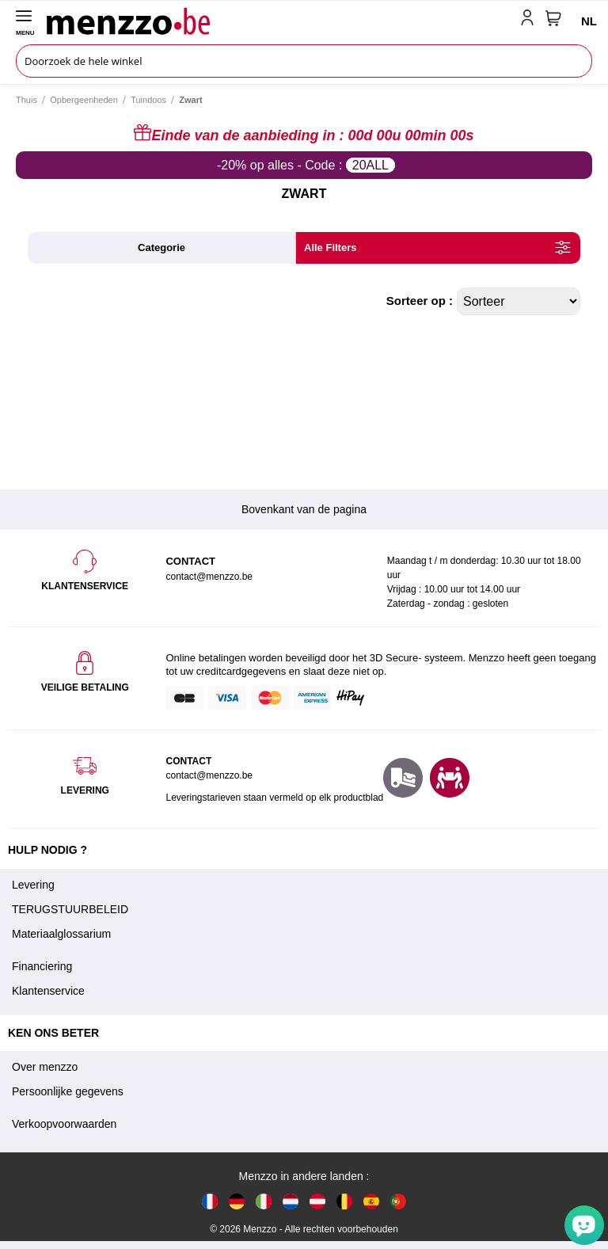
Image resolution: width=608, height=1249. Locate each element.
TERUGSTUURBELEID (70, 909)
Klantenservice (48, 990)
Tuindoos (148, 100)
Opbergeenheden (84, 100)
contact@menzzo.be (209, 775)
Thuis (26, 100)
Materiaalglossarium (61, 933)
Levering (33, 884)
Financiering (42, 966)
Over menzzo (45, 1067)
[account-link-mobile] (530, 21)
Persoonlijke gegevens (68, 1091)
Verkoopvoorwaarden (64, 1124)
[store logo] (280, 20)
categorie (161, 247)
